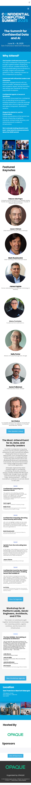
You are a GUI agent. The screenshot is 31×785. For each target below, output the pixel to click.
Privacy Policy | (15, 780)
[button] (29, 2)
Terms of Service (22, 780)
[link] (3, 2)
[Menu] (29, 2)
